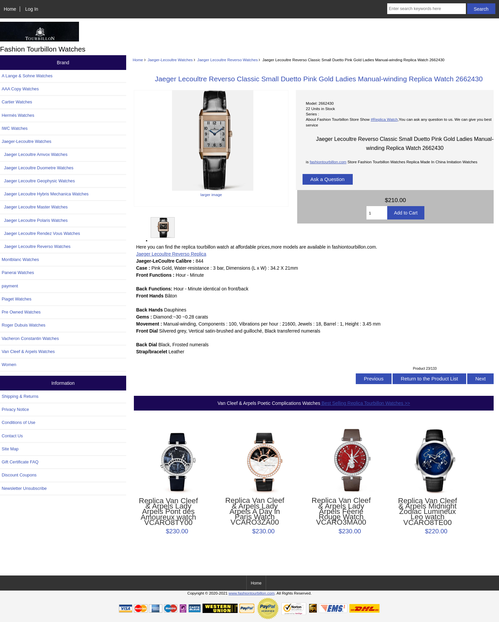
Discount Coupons (19, 474)
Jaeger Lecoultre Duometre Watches (37, 167)
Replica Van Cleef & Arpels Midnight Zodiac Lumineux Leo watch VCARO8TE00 (427, 511)
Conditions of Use (18, 422)
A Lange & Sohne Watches (27, 75)
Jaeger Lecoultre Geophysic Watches (38, 180)
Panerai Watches (18, 272)
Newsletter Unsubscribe (24, 488)
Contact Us (12, 435)
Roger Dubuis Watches (24, 325)
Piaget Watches (16, 298)
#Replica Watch (384, 119)
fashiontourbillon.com (328, 162)
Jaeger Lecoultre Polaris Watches (35, 220)
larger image (162, 227)
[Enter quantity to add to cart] (376, 212)
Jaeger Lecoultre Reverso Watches (227, 60)
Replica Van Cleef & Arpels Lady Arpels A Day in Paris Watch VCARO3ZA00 (254, 511)
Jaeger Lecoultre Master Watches (35, 206)
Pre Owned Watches (21, 312)
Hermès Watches (18, 115)
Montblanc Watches (20, 259)
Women (9, 364)
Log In (31, 9)
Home (10, 9)
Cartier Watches (17, 101)
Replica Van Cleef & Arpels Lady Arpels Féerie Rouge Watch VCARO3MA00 (341, 511)
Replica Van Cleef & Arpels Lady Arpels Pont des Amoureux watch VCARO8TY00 (168, 511)
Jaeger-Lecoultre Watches (170, 60)
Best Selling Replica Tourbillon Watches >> (365, 403)
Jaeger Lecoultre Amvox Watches (35, 154)
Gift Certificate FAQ (20, 461)
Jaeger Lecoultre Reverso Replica (171, 254)
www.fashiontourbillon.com (251, 593)
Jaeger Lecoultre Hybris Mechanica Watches (45, 193)
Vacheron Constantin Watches (30, 338)
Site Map (10, 448)
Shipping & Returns (20, 396)
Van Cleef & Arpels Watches (28, 351)
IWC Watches (14, 128)
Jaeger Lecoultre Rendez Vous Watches (41, 233)
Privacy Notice (15, 409)
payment (10, 285)
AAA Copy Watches (20, 88)
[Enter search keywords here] (426, 8)
